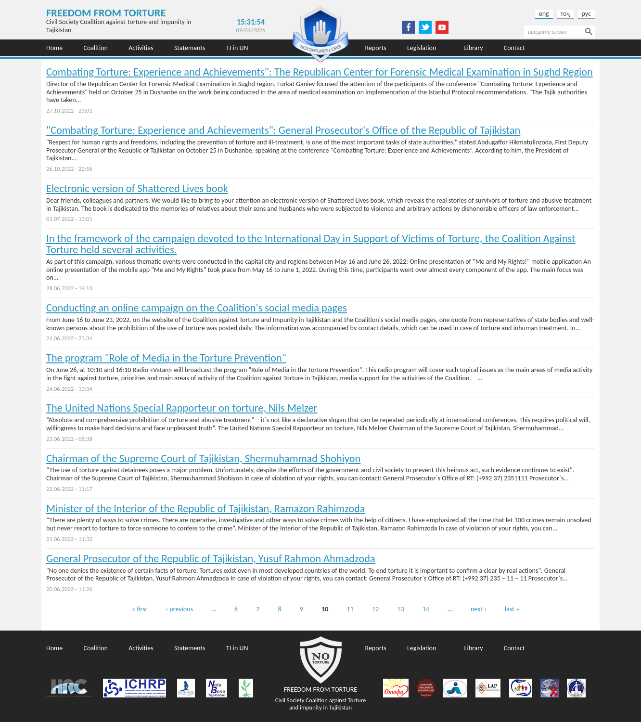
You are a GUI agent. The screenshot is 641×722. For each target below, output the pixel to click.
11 (350, 609)
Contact (514, 48)
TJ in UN (237, 48)
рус (586, 14)
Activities (141, 48)
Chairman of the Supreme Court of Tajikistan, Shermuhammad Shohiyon (203, 458)
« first (139, 609)
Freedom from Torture (106, 12)
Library (473, 48)
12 (375, 609)
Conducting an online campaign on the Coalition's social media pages (196, 307)
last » (512, 609)
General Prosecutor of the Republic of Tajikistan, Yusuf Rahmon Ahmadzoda (210, 558)
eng (544, 14)
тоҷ (565, 14)
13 (400, 609)
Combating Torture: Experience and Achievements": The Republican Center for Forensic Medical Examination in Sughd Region (319, 71)
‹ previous (179, 609)
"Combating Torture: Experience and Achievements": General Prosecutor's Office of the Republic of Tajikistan (283, 130)
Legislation (421, 48)
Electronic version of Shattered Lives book (137, 188)
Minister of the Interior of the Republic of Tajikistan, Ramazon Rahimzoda (205, 508)
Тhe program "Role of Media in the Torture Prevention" (166, 357)
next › (479, 609)
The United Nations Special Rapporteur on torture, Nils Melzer (181, 407)
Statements (189, 48)
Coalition (95, 48)
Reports (375, 48)
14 (426, 609)
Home (54, 48)
